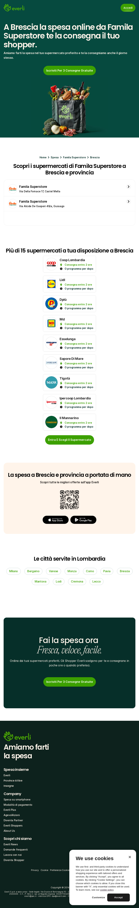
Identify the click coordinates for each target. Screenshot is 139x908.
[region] (102, 877)
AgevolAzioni (12, 815)
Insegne (9, 786)
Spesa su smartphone (17, 799)
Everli (7, 775)
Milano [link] (13, 571)
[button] (56, 520)
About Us (9, 830)
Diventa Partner (13, 820)
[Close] (130, 857)
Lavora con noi (13, 854)
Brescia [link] (125, 571)
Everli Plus (10, 809)
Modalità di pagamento (18, 804)
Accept (118, 897)
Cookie (44, 870)
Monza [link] (72, 571)
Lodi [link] (59, 581)
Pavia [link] (106, 571)
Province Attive (13, 780)
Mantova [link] (40, 581)
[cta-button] (69, 440)
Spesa (55, 157)
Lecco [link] (96, 581)
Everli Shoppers (13, 825)
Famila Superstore (74, 157)
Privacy (35, 870)
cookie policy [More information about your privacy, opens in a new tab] (107, 889)
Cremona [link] (77, 581)
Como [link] (90, 571)
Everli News (11, 844)
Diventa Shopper (14, 860)
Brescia (94, 157)
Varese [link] (53, 571)
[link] (69, 70)
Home (43, 157)
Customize (98, 897)
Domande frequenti (16, 849)
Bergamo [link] (33, 571)
